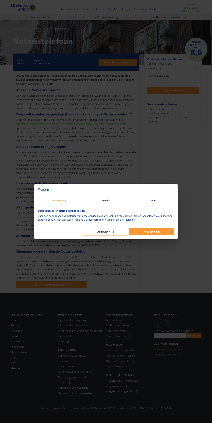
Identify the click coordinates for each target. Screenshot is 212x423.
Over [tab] (154, 200)
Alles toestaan (152, 231)
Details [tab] (106, 200)
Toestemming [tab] (58, 200)
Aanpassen (105, 231)
